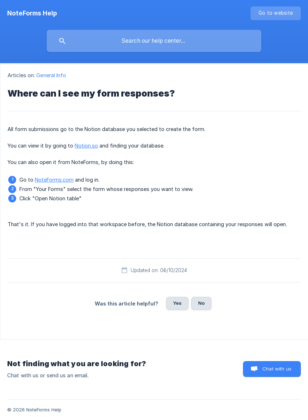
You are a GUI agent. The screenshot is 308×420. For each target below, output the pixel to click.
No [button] (201, 303)
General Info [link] (51, 75)
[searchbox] (154, 41)
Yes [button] (177, 303)
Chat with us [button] (276, 369)
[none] (32, 13)
